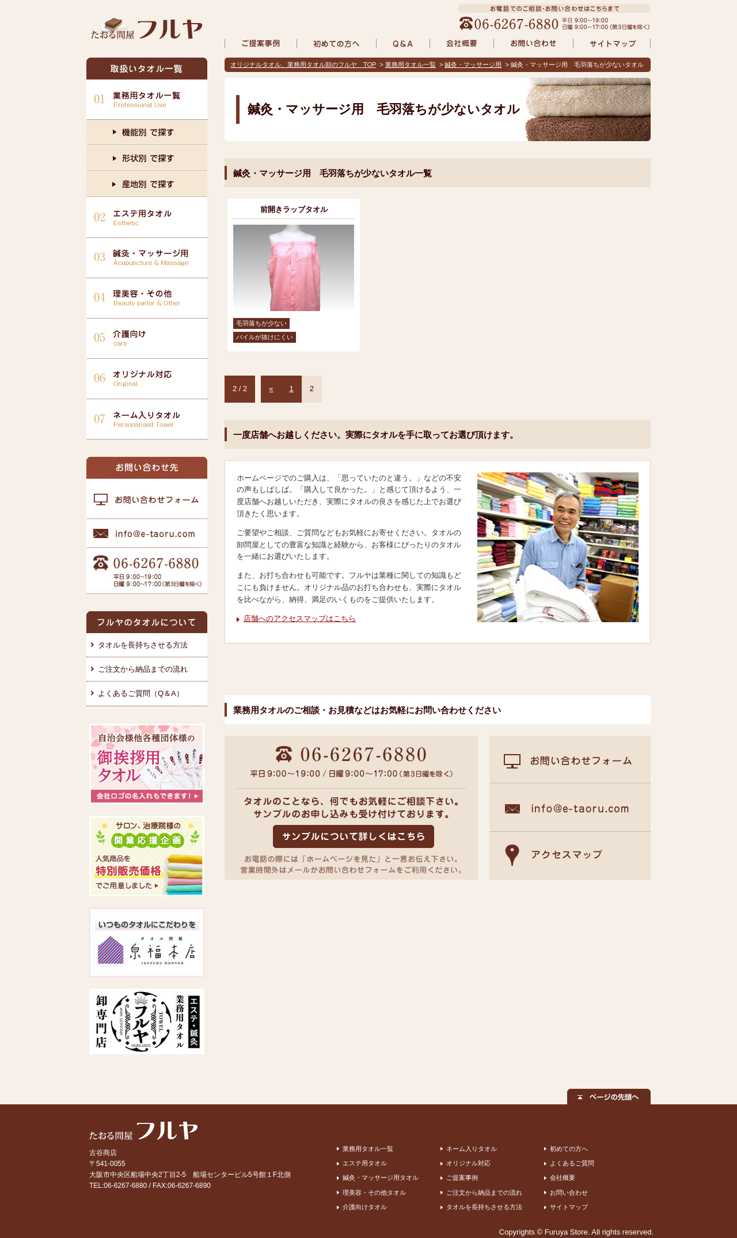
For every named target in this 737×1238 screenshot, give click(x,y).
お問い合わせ (569, 1192)
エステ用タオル (365, 1163)
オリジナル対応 (468, 1163)
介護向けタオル (365, 1206)
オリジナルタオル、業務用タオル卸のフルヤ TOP (303, 64)
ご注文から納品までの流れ (143, 669)
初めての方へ (569, 1148)
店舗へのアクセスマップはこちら (300, 618)
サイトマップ (569, 1206)
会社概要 (562, 1177)
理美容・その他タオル (374, 1192)
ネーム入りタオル (471, 1148)
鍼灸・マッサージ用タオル (381, 1177)
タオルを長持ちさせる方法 (143, 645)
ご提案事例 (462, 1177)
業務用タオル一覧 (410, 64)
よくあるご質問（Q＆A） (141, 693)
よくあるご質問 (572, 1163)
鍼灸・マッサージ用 (473, 64)
